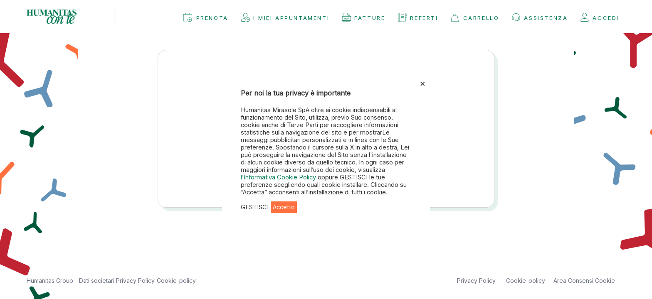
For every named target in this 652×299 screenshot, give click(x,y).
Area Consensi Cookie (584, 280)
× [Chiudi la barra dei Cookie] (423, 83)
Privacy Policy (135, 280)
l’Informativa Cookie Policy (279, 177)
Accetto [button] (284, 207)
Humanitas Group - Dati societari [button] (71, 280)
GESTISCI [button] (255, 207)
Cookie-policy (176, 280)
